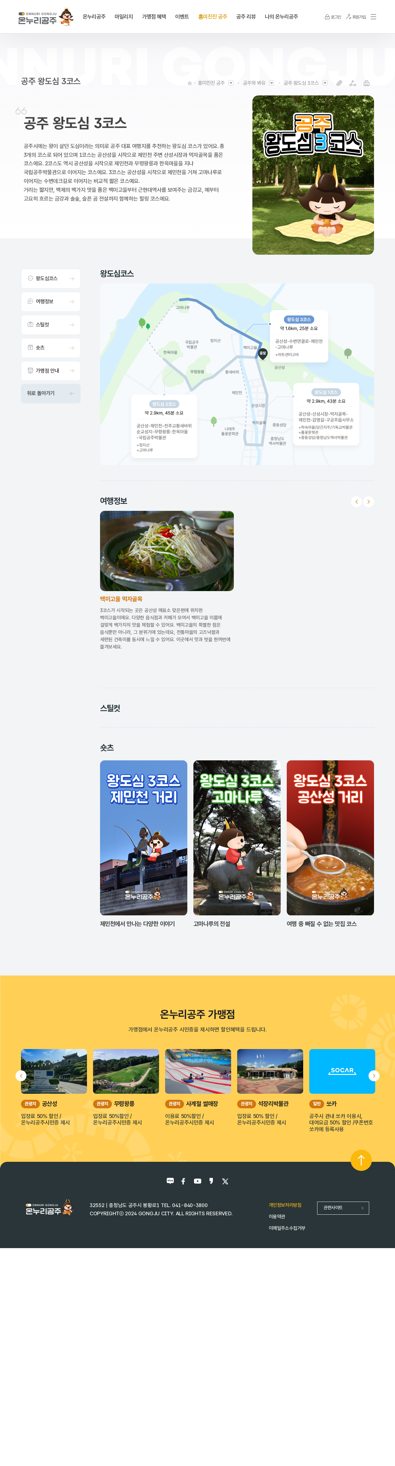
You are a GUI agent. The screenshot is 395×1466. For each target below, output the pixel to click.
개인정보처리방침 (285, 1412)
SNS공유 (353, 83)
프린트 (366, 83)
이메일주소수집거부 (287, 1435)
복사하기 (339, 83)
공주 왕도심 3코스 (301, 83)
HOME (189, 83)
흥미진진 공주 (211, 83)
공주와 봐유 (254, 83)
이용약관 (277, 1424)
